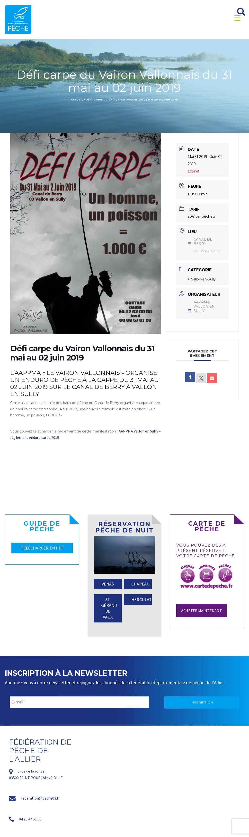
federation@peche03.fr (40, 798)
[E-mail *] (79, 702)
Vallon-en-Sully (202, 279)
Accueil (77, 99)
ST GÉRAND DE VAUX (109, 608)
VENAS (108, 584)
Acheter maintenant (201, 610)
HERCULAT (141, 599)
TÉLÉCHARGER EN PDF (42, 548)
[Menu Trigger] (237, 17)
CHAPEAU (140, 584)
